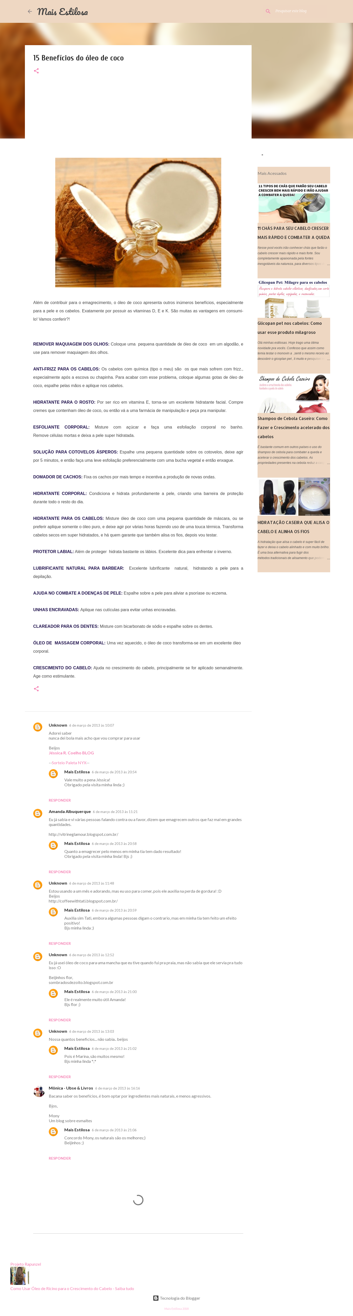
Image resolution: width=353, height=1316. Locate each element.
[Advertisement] (138, 121)
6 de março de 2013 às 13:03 (91, 1031)
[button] (36, 71)
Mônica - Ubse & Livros (71, 1087)
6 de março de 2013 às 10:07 (91, 725)
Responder (60, 800)
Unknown (58, 724)
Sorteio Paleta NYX (69, 762)
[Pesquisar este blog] (299, 11)
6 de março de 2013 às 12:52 (91, 955)
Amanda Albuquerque (70, 811)
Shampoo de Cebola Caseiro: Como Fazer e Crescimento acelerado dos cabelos (294, 427)
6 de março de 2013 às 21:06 (114, 1130)
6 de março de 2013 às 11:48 (91, 883)
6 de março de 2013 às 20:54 (114, 772)
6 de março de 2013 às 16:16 (117, 1088)
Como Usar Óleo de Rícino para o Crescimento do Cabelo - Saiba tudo (72, 1288)
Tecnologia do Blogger (176, 1298)
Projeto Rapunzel (25, 1264)
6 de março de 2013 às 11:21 (115, 812)
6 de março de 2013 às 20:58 (114, 844)
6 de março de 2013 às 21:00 (114, 992)
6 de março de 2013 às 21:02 (114, 1048)
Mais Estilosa (62, 11)
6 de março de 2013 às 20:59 (114, 910)
